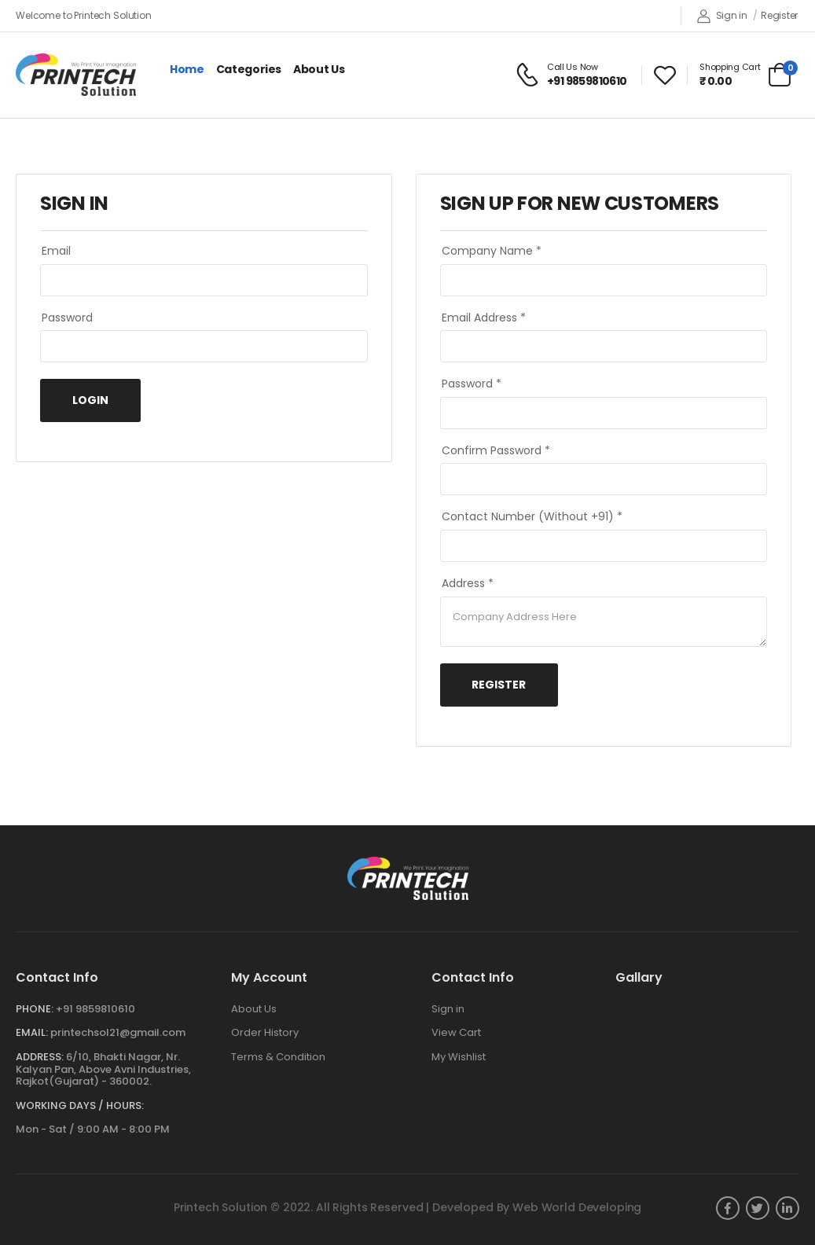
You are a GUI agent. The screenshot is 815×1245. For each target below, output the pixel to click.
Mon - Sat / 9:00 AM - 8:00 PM (93, 1129)
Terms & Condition (278, 1056)
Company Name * (491, 251)
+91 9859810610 (95, 1008)
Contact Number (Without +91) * (532, 517)
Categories (249, 69)
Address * (468, 583)
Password (67, 318)
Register (779, 15)
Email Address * (484, 318)
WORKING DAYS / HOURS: (80, 1105)
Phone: (34, 1008)
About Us (318, 69)
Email (56, 251)
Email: (32, 1032)
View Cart (456, 1032)
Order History (265, 1032)
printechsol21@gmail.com (117, 1032)
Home (187, 69)
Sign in (722, 16)
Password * (471, 384)
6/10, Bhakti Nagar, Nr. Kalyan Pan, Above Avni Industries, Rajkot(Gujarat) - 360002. (103, 1069)
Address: (40, 1056)
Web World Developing (576, 1207)
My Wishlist (458, 1056)
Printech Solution (221, 1207)
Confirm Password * (496, 451)
